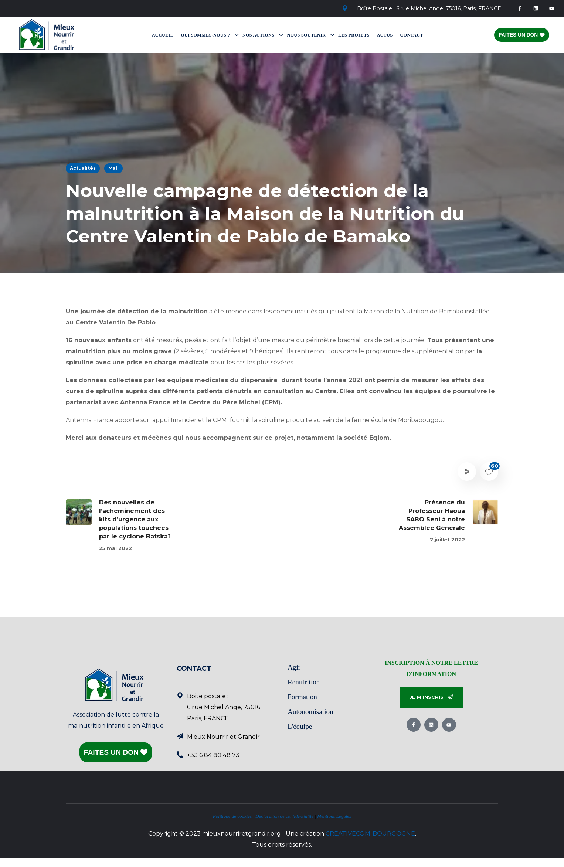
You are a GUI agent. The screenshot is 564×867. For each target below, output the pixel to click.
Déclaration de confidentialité (284, 816)
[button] (431, 697)
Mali (113, 168)
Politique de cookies (232, 816)
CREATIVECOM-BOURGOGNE (370, 833)
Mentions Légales (334, 816)
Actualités (83, 168)
